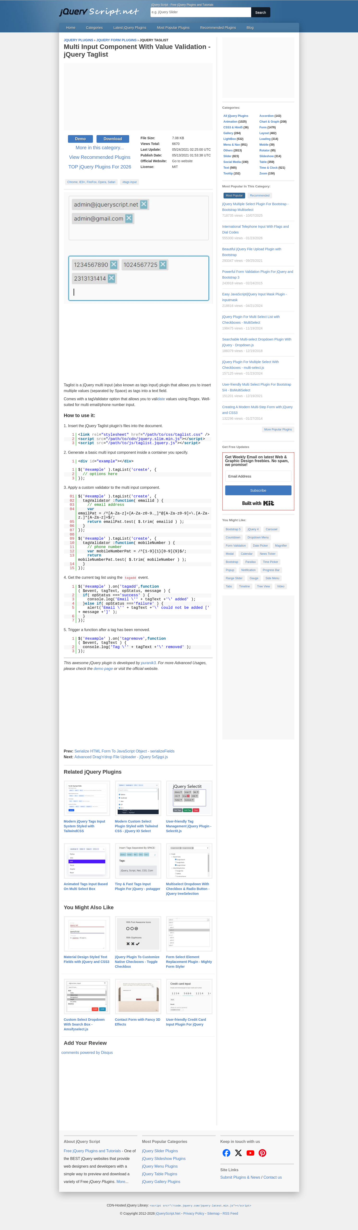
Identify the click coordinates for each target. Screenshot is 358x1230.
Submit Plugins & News (240, 1177)
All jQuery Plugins (236, 116)
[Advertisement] (138, 96)
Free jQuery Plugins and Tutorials (101, 9)
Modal (230, 553)
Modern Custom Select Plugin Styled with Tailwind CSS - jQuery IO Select (136, 826)
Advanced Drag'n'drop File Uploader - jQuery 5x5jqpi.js (121, 757)
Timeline (244, 586)
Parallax (250, 562)
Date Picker (260, 545)
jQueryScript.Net (168, 1213)
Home (70, 28)
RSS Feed (230, 1213)
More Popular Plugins (278, 429)
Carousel (271, 529)
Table (263, 162)
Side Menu (272, 578)
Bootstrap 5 (233, 529)
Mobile (264, 144)
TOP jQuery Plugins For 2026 (99, 166)
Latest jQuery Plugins (129, 28)
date (161, 399)
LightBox (230, 139)
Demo (80, 139)
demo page (103, 668)
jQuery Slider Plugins (160, 1151)
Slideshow (267, 156)
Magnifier (281, 545)
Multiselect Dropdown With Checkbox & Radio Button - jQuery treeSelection (188, 888)
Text (226, 167)
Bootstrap (232, 562)
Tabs (229, 586)
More (120, 1181)
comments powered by (87, 1052)
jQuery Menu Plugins (160, 1166)
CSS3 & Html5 (233, 127)
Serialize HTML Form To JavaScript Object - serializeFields (124, 751)
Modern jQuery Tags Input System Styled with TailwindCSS (84, 826)
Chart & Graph (269, 121)
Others (228, 150)
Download (113, 139)
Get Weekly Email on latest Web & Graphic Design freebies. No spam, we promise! (257, 461)
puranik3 (148, 663)
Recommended (259, 195)
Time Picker (270, 562)
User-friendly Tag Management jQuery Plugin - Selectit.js (189, 826)
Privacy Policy (193, 1213)
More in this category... (100, 147)
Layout (264, 133)
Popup (230, 570)
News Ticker (267, 553)
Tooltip (228, 173)
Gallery (228, 133)
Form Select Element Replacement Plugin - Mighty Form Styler (189, 961)
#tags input (129, 182)
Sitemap (213, 1213)
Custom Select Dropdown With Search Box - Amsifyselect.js (84, 1024)
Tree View (263, 586)
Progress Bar (271, 570)
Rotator (265, 150)
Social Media (232, 162)
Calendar (247, 553)
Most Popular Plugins (173, 28)
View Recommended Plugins (99, 157)
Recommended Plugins (218, 28)
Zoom (263, 173)
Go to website (182, 161)
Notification (248, 570)
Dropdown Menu (258, 537)
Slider (227, 156)
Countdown (233, 537)
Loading (265, 139)
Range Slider (234, 578)
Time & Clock (269, 167)
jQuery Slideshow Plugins (164, 1158)
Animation (231, 121)
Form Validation (236, 545)
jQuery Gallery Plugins (161, 1181)
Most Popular (234, 195)
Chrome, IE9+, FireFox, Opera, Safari (91, 182)
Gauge (254, 578)
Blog (250, 28)
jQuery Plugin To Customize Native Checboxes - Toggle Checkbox (137, 961)
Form (263, 127)
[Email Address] (258, 476)
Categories (94, 28)
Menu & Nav (232, 144)
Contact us (272, 1177)
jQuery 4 (253, 529)
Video (280, 586)
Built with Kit (258, 503)
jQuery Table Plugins (159, 1174)
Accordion (267, 116)
